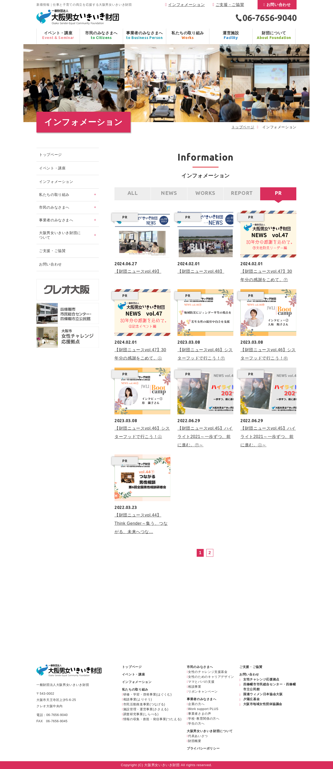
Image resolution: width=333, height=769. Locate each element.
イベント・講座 (52, 168)
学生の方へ (196, 723)
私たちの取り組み (135, 689)
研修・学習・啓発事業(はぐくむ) (147, 694)
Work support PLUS (203, 709)
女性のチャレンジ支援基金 (208, 672)
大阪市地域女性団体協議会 (262, 704)
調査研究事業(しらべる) (141, 714)
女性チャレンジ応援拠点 (261, 679)
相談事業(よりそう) (137, 699)
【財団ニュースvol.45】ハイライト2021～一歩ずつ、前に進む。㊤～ (268, 436)
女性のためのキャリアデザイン (211, 677)
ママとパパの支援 (201, 682)
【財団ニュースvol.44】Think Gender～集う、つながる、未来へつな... (141, 523)
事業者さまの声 (199, 713)
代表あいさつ (198, 736)
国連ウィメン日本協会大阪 (263, 694)
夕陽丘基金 (251, 699)
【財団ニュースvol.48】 (200, 271)
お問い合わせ (278, 4)
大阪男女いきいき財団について (210, 731)
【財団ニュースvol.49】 (137, 271)
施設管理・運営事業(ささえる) (146, 709)
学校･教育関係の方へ (203, 718)
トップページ (243, 127)
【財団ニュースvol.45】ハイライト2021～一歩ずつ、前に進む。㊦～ (205, 436)
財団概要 (194, 741)
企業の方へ (196, 704)
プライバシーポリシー (203, 748)
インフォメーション (186, 4)
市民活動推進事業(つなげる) (144, 704)
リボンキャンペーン (203, 691)
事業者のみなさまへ (201, 699)
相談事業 (194, 686)
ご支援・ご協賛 (230, 4)
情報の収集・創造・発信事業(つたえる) (152, 719)
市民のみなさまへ (200, 667)
